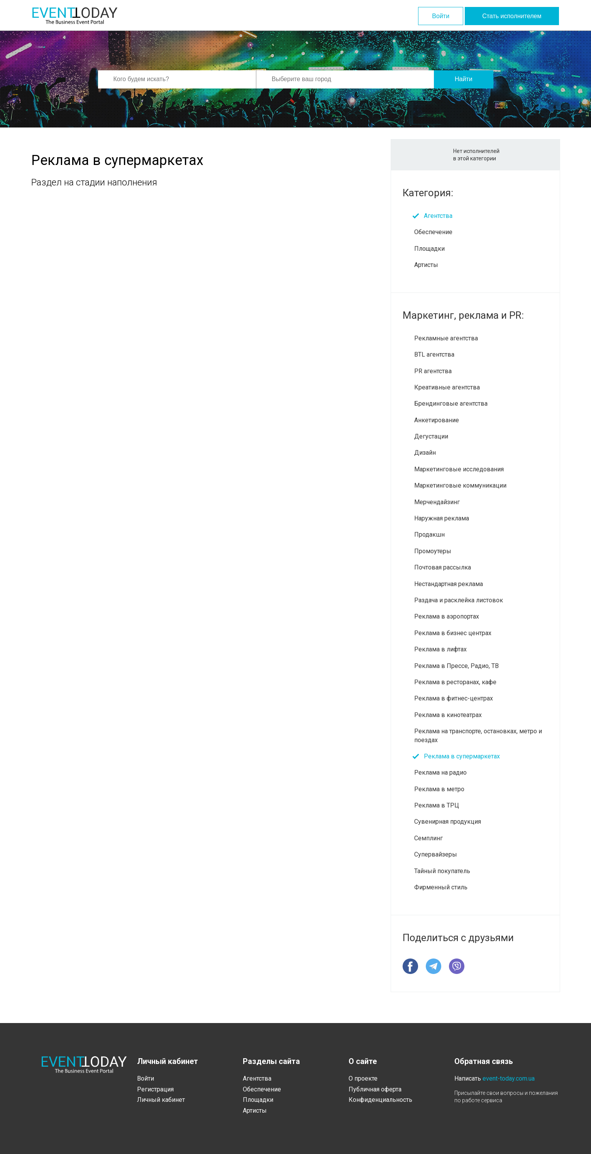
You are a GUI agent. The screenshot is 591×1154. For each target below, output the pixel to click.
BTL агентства (434, 354)
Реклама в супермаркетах (462, 756)
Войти (440, 16)
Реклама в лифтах (440, 649)
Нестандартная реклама (448, 584)
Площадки (429, 248)
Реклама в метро (439, 789)
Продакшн (429, 534)
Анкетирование (436, 420)
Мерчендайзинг (437, 502)
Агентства (438, 215)
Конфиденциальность (380, 1099)
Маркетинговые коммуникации (460, 485)
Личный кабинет (161, 1099)
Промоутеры (432, 551)
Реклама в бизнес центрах (452, 633)
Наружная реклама (441, 518)
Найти (463, 79)
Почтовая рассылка (442, 567)
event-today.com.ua (509, 1078)
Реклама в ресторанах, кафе (455, 682)
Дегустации (431, 436)
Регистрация (155, 1089)
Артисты (426, 265)
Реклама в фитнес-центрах (453, 698)
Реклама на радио (440, 772)
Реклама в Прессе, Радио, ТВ (456, 666)
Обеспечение (433, 232)
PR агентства (433, 371)
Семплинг (428, 838)
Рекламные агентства (446, 338)
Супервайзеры (435, 854)
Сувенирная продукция (447, 821)
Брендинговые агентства (451, 403)
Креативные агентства (447, 387)
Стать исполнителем (511, 16)
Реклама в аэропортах (446, 616)
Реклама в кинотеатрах (448, 715)
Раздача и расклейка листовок (458, 600)
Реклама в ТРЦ (436, 805)
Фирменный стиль (440, 887)
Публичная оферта (375, 1089)
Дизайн (425, 452)
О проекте (363, 1078)
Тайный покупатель (442, 871)
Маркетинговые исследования (459, 469)
